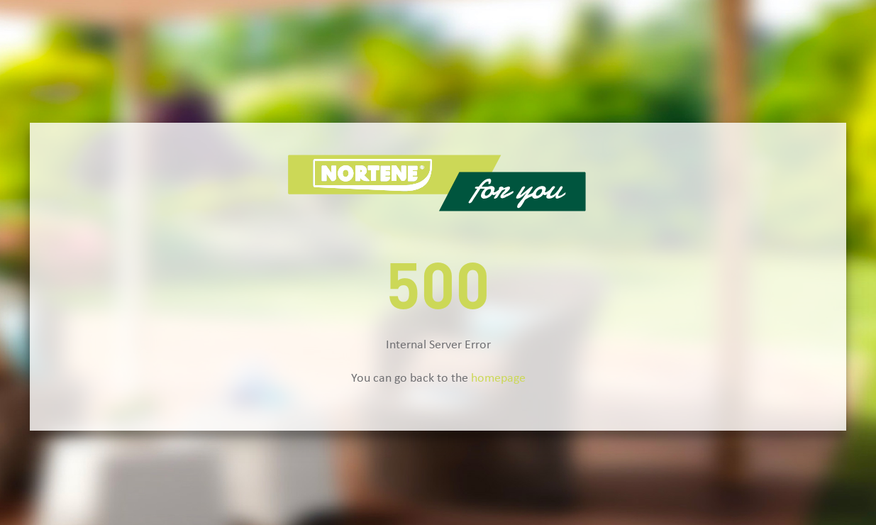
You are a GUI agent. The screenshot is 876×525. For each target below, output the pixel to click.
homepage (498, 378)
